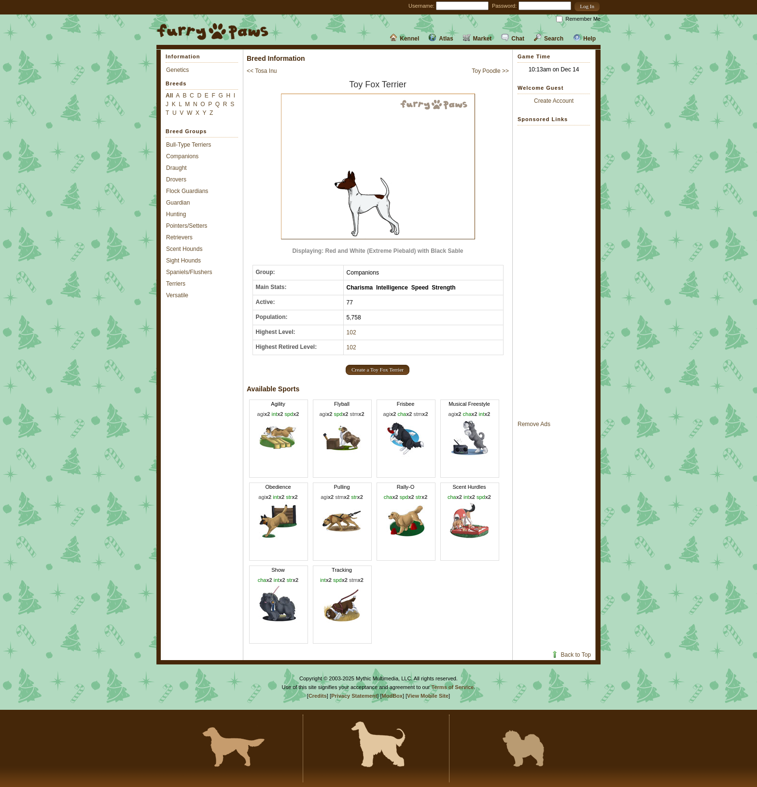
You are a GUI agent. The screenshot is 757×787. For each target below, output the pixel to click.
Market (477, 38)
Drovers (176, 179)
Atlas (441, 38)
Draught (176, 168)
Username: (421, 6)
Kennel (404, 38)
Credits (317, 696)
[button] (587, 6)
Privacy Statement (354, 696)
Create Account (554, 100)
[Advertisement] (553, 272)
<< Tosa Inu (262, 71)
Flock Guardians (187, 191)
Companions (182, 156)
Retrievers (179, 237)
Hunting (176, 214)
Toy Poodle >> (490, 71)
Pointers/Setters (186, 225)
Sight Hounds (183, 260)
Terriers (175, 283)
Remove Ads (534, 424)
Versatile (177, 295)
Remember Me (583, 19)
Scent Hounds (184, 249)
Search (548, 38)
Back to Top (571, 654)
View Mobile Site (428, 696)
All (169, 95)
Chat (512, 38)
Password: (504, 6)
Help (584, 38)
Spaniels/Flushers (189, 272)
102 (351, 332)
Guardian (178, 202)
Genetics (177, 70)
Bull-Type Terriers (188, 144)
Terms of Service (453, 687)
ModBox (392, 696)
